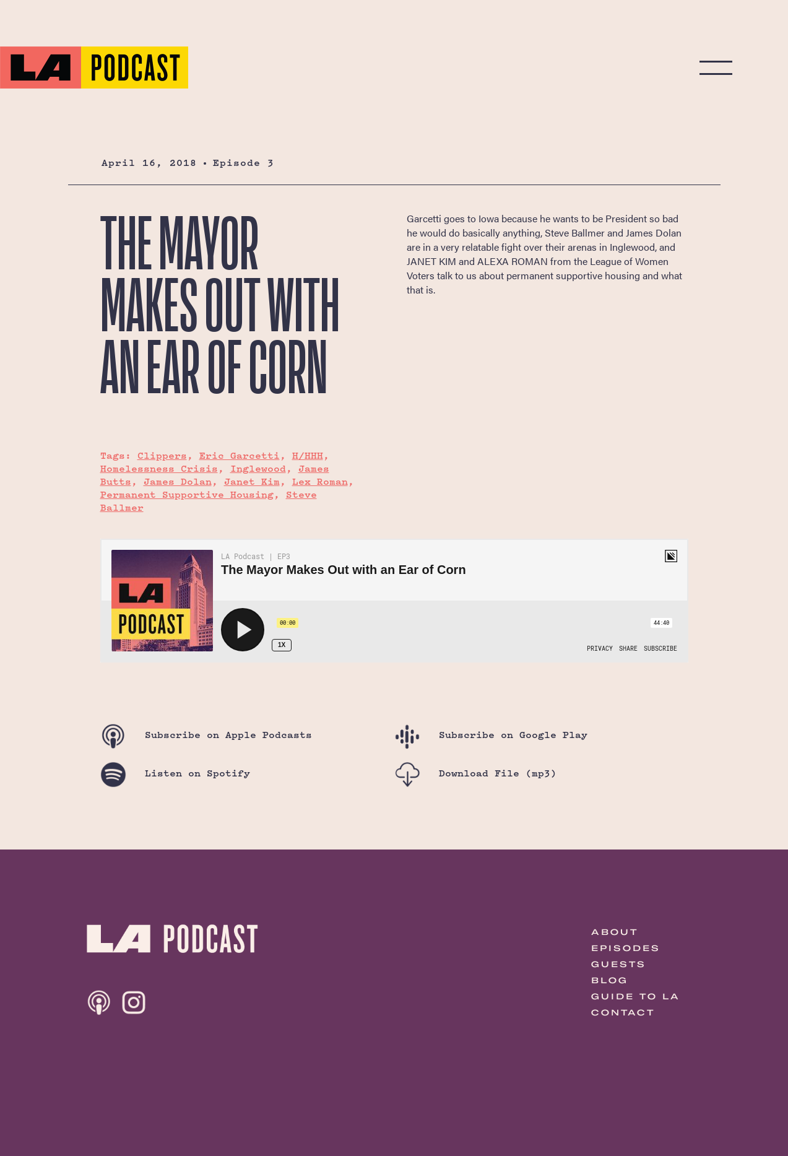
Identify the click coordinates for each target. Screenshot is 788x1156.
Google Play (490, 734)
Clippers (162, 455)
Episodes (625, 948)
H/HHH (307, 455)
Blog (609, 980)
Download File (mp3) (475, 773)
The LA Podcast (94, 67)
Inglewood (258, 468)
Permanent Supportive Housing (187, 494)
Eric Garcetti (239, 455)
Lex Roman (320, 481)
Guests (618, 964)
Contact (623, 1012)
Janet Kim (252, 481)
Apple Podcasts (206, 734)
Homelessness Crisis (159, 468)
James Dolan (178, 481)
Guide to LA (635, 996)
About (614, 932)
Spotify (175, 773)
